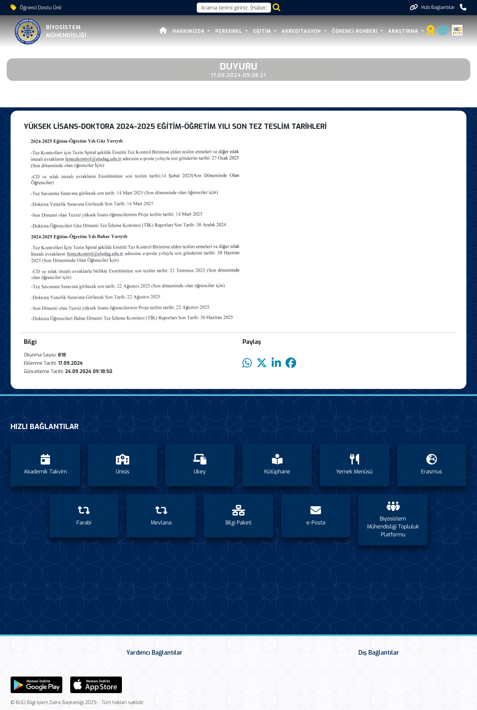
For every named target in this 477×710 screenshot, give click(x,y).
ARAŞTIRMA (404, 31)
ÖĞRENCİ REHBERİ (355, 31)
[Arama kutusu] (234, 8)
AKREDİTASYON (302, 31)
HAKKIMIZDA (189, 31)
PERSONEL (229, 31)
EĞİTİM (263, 31)
